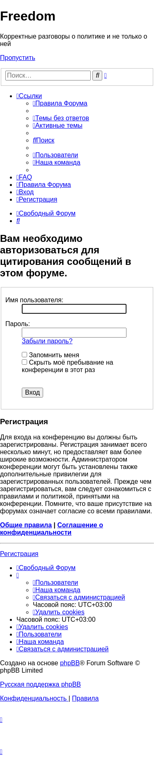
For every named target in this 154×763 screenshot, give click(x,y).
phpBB (70, 663)
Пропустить (17, 57)
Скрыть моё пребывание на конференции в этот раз (67, 366)
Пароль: (17, 323)
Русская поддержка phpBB (40, 684)
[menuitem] (60, 103)
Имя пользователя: (34, 299)
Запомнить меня (50, 355)
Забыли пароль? (47, 341)
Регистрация (19, 553)
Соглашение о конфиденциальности (51, 529)
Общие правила (26, 525)
